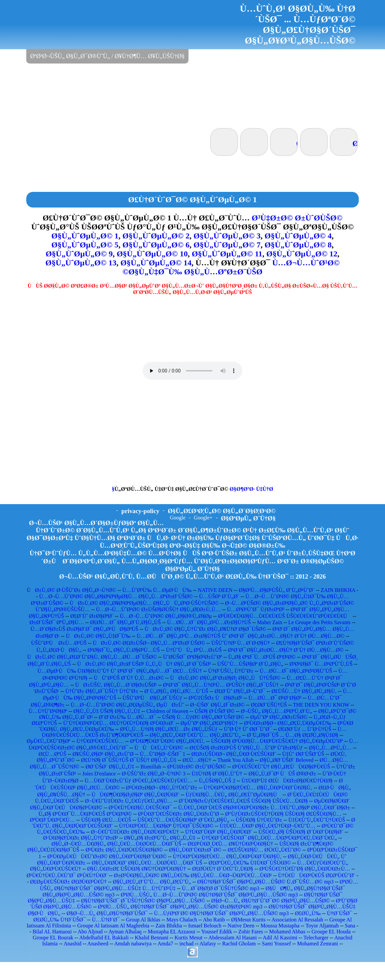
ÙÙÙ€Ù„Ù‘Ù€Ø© (158, 748)
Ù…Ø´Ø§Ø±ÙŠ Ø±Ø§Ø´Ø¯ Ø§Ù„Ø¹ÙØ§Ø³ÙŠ (85, 629)
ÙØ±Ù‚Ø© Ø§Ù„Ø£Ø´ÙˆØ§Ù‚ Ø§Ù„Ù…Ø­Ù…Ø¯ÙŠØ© (92, 657)
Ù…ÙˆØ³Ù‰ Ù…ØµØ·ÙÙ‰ (157, 590)
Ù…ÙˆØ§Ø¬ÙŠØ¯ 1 (163, 754)
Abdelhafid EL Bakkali (104, 937)
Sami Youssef (276, 943)
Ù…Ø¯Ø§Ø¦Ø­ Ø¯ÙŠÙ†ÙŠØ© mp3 (220, 888)
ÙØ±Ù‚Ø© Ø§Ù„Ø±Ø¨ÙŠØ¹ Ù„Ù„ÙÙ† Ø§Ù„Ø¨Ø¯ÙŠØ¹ (144, 664)
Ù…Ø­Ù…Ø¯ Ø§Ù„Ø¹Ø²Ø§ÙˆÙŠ (296, 671)
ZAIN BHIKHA (338, 590)
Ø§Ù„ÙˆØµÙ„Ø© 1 (85, 235)
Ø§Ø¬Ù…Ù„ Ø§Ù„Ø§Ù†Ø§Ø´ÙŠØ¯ (107, 913)
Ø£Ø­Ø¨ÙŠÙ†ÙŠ (269, 705)
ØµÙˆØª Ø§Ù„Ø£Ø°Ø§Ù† (209, 723)
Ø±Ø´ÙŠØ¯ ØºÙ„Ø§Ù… (57, 622)
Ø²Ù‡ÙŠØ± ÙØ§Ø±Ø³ (215, 698)
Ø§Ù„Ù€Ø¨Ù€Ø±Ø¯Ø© (195, 850)
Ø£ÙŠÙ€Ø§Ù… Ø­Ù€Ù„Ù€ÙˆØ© (264, 850)
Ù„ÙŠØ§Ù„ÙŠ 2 (217, 780)
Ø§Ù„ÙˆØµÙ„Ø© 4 (298, 235)
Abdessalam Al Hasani (232, 937)
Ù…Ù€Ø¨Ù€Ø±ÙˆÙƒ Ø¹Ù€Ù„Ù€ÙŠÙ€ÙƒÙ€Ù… (138, 780)
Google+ (203, 517)
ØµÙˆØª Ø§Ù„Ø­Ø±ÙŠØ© (279, 717)
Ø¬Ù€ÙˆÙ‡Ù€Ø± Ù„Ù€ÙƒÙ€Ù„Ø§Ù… (129, 801)
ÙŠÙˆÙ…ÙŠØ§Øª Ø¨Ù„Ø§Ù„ (250, 664)
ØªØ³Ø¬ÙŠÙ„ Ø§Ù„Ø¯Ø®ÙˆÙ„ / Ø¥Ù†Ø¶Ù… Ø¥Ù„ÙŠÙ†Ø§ (107, 56)
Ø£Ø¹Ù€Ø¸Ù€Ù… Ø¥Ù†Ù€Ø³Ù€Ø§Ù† (230, 844)
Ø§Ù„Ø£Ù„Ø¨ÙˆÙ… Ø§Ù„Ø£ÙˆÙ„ (152, 882)
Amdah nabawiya (132, 943)
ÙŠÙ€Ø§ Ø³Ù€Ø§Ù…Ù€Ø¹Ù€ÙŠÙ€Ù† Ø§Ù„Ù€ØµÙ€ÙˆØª (277, 741)
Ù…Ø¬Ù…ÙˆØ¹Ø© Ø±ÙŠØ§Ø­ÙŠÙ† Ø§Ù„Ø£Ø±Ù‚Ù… (158, 609)
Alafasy (207, 943)
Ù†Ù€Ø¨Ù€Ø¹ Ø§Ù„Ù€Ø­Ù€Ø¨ (218, 832)
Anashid (72, 943)
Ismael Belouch (204, 925)
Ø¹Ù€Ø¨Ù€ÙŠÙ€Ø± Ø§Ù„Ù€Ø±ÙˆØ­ (178, 814)
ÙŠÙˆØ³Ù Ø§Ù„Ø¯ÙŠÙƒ (152, 698)
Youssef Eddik (216, 931)
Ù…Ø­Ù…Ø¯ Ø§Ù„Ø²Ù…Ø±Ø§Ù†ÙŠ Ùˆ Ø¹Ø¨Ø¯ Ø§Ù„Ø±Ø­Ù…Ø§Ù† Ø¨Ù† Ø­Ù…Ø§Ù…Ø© (240, 636)
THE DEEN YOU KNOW (321, 705)
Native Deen (241, 925)
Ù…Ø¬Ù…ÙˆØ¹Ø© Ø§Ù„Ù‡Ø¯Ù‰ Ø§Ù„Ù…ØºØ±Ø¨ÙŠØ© (230, 267)
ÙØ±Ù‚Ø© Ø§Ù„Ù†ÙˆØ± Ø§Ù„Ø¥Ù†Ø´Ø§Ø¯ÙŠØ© (205, 629)
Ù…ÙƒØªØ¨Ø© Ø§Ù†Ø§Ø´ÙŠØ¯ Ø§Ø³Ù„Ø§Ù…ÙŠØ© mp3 (221, 913)
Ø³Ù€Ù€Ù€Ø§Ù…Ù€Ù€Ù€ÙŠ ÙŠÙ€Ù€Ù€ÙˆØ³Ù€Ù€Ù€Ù (284, 616)
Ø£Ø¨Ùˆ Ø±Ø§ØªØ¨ (91, 616)
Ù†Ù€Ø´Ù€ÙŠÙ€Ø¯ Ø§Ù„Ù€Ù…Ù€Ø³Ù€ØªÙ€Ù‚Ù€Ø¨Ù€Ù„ (269, 838)
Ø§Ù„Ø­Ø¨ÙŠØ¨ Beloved (286, 760)
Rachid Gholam (239, 943)
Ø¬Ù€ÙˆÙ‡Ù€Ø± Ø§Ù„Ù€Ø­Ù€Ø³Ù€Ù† (135, 832)
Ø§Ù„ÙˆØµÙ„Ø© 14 (156, 262)
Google (178, 517)
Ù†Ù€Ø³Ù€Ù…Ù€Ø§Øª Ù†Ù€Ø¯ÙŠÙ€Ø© (166, 826)
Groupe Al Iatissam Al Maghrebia (113, 925)
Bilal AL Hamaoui (52, 931)
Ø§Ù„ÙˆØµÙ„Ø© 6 (156, 244)
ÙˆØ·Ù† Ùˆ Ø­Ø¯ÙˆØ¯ (248, 729)
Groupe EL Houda (331, 931)
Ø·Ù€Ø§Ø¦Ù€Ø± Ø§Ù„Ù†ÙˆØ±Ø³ (80, 838)
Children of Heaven (167, 711)
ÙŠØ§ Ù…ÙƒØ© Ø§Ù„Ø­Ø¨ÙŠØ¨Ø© (203, 717)
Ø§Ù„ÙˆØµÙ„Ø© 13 (81, 262)
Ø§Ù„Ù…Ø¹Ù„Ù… (330, 748)
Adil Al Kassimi (280, 937)
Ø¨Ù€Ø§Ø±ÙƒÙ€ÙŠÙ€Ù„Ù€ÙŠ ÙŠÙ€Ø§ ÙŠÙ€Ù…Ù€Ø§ (243, 801)
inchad (186, 943)
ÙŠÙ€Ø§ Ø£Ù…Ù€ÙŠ (106, 820)
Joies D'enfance (99, 773)
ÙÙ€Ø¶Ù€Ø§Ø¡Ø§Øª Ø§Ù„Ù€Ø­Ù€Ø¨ (135, 794)
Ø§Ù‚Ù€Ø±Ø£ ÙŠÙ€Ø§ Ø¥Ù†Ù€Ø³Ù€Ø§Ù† (136, 869)
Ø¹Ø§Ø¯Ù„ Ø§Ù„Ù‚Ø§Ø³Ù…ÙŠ (123, 650)
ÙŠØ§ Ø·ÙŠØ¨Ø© (214, 711)
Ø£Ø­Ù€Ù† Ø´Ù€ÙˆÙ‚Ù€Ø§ (222, 869)
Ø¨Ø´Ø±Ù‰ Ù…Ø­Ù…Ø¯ (127, 717)
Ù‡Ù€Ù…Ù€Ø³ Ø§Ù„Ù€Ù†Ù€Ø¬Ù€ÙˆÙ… (268, 826)
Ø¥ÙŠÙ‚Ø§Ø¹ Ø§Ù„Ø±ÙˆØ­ (103, 754)
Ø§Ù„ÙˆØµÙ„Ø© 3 (227, 235)
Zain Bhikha (169, 925)
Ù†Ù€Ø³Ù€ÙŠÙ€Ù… (100, 741)
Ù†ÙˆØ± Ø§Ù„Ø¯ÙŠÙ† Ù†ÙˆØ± (101, 691)
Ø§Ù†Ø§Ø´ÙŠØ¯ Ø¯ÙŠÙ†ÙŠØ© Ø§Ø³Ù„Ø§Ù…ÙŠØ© (143, 900)
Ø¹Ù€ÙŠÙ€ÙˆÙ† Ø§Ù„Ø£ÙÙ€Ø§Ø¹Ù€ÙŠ (281, 766)
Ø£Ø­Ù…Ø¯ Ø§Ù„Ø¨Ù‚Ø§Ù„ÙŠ (125, 622)
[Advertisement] (192, 95)
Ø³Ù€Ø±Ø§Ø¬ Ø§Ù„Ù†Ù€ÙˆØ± (161, 787)
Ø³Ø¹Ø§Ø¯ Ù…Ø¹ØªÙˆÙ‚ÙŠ (321, 664)
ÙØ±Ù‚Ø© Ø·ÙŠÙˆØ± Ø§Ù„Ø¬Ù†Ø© (71, 590)
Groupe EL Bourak (53, 937)
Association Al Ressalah (297, 919)
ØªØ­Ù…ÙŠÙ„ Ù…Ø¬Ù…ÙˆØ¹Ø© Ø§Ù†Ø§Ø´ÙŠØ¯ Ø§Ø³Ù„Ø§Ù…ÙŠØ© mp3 (209, 895)
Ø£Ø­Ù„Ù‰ (308, 913)
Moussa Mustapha (280, 925)
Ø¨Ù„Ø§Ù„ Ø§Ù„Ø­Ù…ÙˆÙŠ (176, 691)
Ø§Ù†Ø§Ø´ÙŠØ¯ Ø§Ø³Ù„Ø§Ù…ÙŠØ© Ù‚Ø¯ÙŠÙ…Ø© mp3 (265, 882)
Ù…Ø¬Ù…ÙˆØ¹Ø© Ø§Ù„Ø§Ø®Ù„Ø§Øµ (166, 616)
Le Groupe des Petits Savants (320, 622)
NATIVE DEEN (215, 590)
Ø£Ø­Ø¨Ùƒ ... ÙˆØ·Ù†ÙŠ (304, 729)
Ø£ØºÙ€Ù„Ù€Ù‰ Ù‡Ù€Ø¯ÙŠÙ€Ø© (249, 863)
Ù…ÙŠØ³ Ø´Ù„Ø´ (219, 596)
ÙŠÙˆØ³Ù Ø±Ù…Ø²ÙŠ (58, 643)
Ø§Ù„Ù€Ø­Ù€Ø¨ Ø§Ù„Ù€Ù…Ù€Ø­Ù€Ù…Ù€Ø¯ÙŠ (147, 863)
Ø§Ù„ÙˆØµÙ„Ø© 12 (301, 253)
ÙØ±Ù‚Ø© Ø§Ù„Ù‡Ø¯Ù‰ (98, 636)
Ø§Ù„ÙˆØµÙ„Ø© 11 (227, 253)
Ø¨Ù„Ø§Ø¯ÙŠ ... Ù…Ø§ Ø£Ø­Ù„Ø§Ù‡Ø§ (292, 735)
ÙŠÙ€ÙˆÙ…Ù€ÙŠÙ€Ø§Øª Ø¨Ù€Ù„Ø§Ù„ (183, 820)
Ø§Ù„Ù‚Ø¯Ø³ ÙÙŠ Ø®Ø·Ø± (282, 773)
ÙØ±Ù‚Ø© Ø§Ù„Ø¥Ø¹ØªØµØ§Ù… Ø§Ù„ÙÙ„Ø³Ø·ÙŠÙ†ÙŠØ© (144, 603)
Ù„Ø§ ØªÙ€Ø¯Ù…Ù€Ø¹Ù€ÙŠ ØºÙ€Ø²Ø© (85, 814)
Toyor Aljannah (322, 925)
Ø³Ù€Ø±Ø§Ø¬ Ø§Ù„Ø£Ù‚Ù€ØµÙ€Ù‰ (287, 723)
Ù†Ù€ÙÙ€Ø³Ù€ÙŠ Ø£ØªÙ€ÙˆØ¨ (316, 875)
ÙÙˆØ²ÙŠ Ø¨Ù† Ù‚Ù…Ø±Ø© (129, 678)
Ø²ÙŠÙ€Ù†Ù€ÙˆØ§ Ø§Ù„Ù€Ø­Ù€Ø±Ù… (304, 869)
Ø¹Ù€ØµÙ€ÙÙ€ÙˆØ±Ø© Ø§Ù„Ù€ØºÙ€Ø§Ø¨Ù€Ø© (107, 856)
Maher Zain (269, 622)
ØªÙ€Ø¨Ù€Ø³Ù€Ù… (52, 820)
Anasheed (97, 943)
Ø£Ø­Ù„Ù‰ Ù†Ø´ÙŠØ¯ (59, 919)
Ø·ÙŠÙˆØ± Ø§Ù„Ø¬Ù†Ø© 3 (153, 773)
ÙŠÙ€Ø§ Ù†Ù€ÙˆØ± (259, 820)
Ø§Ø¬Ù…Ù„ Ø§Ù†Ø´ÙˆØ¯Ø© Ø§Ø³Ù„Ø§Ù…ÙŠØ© (270, 900)
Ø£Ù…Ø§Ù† (197, 760)
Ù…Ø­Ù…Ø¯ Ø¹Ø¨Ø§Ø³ (274, 698)
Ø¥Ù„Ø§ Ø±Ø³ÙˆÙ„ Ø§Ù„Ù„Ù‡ (159, 838)
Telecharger (316, 937)
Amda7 (165, 943)
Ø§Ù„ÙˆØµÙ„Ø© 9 (79, 253)
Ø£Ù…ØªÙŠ (52, 754)
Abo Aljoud (89, 931)
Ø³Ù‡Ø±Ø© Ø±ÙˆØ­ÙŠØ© (297, 217)
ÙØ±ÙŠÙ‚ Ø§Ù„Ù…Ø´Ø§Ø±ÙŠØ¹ (116, 685)
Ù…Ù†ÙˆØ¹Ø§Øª (48, 711)
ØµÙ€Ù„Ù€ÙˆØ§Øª (48, 741)
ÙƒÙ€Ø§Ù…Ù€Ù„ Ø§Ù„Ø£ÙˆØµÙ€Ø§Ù (233, 794)
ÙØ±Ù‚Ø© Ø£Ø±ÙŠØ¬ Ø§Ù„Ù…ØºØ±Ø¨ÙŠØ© (149, 643)
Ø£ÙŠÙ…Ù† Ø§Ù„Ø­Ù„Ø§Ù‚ (304, 691)
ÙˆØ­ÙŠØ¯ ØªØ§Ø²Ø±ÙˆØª (192, 657)
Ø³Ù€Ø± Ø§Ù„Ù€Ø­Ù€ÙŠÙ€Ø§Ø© (124, 850)
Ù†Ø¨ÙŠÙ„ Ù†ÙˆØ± (230, 671)
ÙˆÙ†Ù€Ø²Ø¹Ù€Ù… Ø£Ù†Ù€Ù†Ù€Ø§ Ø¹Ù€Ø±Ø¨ (118, 723)
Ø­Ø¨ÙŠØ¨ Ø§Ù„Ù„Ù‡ (109, 766)
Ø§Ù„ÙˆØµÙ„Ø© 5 (85, 244)
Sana (350, 925)
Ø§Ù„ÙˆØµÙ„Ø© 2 (156, 235)
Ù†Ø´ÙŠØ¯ (339, 913)
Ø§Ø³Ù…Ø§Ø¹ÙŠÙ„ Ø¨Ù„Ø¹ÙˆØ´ (277, 590)
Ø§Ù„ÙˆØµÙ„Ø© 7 (227, 244)
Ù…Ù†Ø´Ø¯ (106, 919)
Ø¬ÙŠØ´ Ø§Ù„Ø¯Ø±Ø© (217, 705)
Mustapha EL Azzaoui (171, 931)
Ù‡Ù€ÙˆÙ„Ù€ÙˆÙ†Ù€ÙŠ (316, 820)
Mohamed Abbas (287, 931)
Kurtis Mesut (188, 937)
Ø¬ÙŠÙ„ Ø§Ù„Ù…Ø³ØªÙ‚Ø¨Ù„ (276, 711)
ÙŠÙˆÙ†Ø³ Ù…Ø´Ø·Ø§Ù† (240, 643)
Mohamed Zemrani (317, 943)
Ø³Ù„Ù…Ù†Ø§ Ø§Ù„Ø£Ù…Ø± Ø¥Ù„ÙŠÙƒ (169, 729)
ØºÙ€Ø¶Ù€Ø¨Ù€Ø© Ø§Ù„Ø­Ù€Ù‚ (167, 741)
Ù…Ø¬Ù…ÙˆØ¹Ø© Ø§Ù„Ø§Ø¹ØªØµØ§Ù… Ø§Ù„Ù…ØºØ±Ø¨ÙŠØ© (116, 596)
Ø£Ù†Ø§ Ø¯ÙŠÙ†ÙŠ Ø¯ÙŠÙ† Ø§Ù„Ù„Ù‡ (129, 760)
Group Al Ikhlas (143, 919)
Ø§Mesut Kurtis (248, 919)
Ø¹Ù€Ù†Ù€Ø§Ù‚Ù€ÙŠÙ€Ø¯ (140, 807)
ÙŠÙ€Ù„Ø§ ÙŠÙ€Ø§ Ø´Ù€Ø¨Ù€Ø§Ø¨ (300, 832)
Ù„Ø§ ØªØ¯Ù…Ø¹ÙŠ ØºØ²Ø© (262, 657)
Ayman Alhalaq (124, 931)
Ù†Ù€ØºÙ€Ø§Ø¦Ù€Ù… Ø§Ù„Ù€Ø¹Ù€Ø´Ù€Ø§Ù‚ (227, 856)
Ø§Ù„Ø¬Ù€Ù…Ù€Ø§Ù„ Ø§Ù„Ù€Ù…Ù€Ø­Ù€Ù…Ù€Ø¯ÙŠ (117, 844)
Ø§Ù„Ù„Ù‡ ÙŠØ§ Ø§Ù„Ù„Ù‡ (106, 711)
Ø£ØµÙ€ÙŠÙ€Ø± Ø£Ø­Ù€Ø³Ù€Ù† (68, 882)
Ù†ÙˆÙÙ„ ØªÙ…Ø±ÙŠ (194, 650)
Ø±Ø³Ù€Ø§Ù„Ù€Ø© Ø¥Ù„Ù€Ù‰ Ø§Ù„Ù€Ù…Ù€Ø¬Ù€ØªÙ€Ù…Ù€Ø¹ (193, 875)
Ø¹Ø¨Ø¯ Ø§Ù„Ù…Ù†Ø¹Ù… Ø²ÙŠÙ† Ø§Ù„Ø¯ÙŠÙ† (221, 685)
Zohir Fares (250, 931)
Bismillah (150, 766)
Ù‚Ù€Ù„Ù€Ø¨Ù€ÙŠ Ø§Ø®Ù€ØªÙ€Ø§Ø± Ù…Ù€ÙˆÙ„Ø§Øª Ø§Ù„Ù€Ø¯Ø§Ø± (264, 807)
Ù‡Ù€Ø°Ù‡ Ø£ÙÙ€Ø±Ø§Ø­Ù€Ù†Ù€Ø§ (287, 780)
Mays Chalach (182, 919)
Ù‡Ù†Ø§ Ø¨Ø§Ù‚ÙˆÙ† (217, 773)
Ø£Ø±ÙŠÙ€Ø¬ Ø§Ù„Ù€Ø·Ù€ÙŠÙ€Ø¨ (234, 754)
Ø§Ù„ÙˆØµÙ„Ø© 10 (152, 253)
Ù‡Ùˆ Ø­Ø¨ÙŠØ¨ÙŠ (303, 754)
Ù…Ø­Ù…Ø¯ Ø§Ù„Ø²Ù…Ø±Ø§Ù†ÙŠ (209, 622)
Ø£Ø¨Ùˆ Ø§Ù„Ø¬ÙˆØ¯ (239, 691)
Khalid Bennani (151, 937)
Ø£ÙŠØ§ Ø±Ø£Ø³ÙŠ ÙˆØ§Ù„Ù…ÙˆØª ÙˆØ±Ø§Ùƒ (246, 748)
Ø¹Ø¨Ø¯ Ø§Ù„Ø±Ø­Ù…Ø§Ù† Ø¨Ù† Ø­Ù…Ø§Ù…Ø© (286, 650)
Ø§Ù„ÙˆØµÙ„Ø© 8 (298, 244)
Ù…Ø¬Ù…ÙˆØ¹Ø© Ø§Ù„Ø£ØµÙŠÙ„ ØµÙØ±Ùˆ (127, 705)
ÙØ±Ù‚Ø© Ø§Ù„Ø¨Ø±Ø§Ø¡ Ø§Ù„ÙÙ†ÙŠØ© (225, 678)
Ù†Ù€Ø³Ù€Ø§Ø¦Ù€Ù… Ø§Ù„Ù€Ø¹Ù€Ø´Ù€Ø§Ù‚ (257, 787)
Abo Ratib (214, 919)
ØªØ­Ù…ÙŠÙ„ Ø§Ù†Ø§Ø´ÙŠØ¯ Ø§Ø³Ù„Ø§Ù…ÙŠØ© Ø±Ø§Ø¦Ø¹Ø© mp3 (180, 906)
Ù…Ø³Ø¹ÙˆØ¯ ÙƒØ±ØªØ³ (255, 609)
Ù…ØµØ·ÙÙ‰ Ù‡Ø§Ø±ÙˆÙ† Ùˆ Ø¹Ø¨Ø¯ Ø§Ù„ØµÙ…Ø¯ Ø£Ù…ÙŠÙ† (120, 671)
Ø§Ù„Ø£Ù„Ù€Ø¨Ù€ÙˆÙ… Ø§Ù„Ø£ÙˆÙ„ (195, 735)
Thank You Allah (235, 760)
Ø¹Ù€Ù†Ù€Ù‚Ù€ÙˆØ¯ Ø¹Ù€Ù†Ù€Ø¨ (67, 875)
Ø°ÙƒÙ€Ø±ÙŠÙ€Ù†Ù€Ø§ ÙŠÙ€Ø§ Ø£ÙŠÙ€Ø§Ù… (283, 814)
